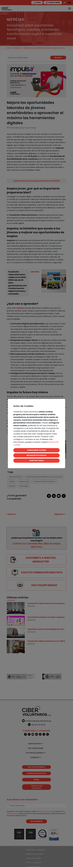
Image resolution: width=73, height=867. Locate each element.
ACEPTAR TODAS (36, 460)
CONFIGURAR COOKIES (36, 450)
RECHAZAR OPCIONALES (36, 455)
